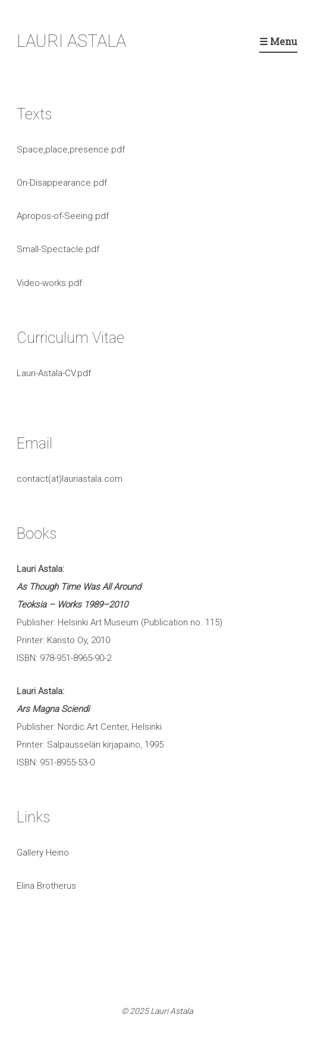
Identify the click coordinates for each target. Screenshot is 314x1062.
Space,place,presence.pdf (71, 149)
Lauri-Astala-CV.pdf (54, 373)
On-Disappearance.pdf (62, 182)
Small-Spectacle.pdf (58, 249)
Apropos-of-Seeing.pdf (63, 216)
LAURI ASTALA (71, 41)
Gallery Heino (43, 852)
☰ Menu (278, 41)
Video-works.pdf (49, 283)
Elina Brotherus (46, 885)
